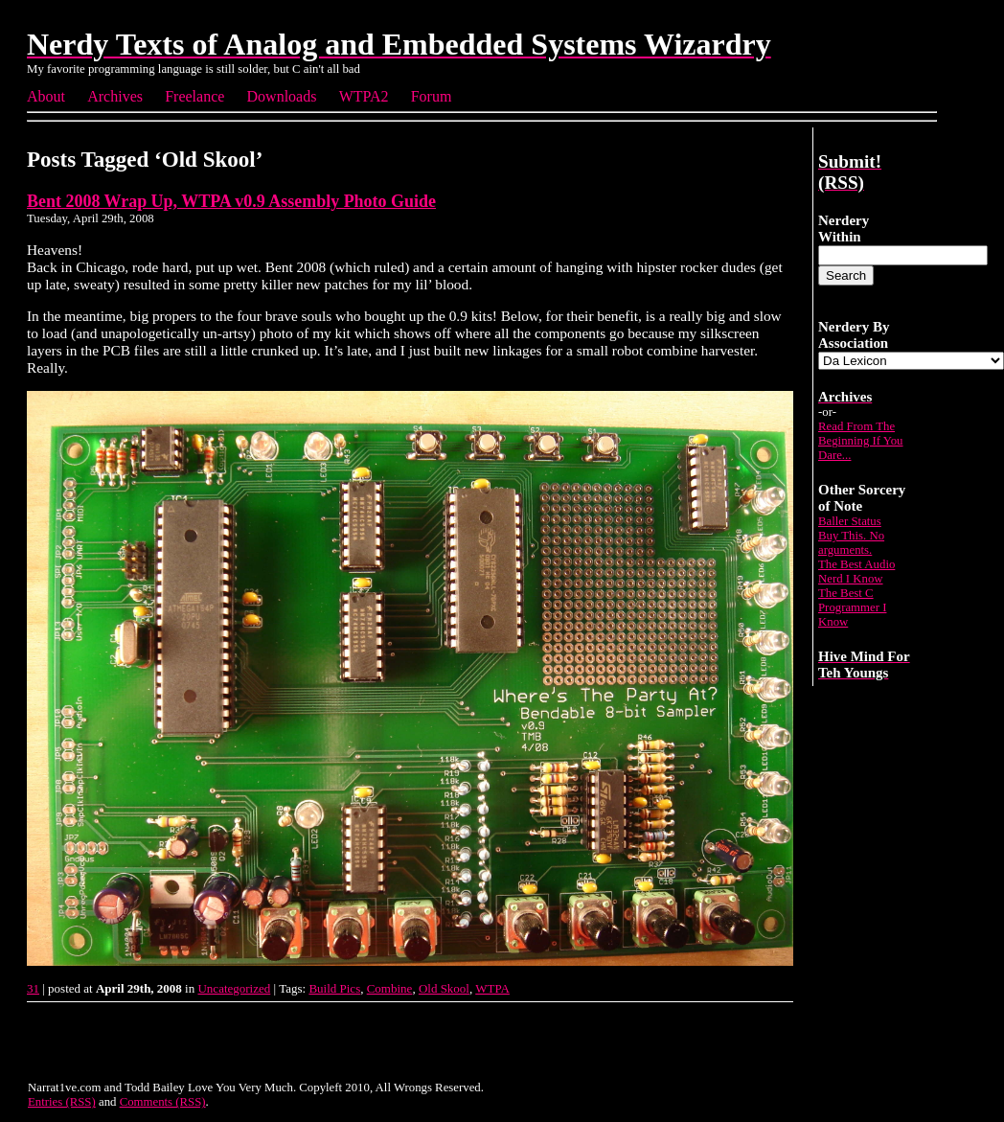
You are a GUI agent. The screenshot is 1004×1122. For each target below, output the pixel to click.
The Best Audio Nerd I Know (856, 571)
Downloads (282, 96)
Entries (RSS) (62, 1102)
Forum (431, 96)
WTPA (492, 988)
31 (33, 988)
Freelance (194, 96)
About (46, 96)
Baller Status (849, 521)
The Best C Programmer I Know (852, 607)
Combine (390, 988)
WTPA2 (364, 96)
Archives (115, 96)
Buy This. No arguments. (851, 543)
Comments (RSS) (163, 1102)
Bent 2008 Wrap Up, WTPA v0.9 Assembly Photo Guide (231, 201)
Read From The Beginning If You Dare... (860, 441)
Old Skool (444, 988)
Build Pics (334, 988)
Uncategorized (233, 988)
